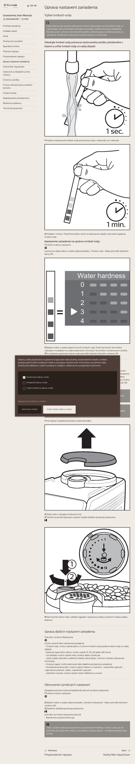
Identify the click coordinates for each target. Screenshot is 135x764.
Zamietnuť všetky (29, 409)
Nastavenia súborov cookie (32, 402)
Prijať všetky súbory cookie (59, 409)
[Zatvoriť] (117, 358)
